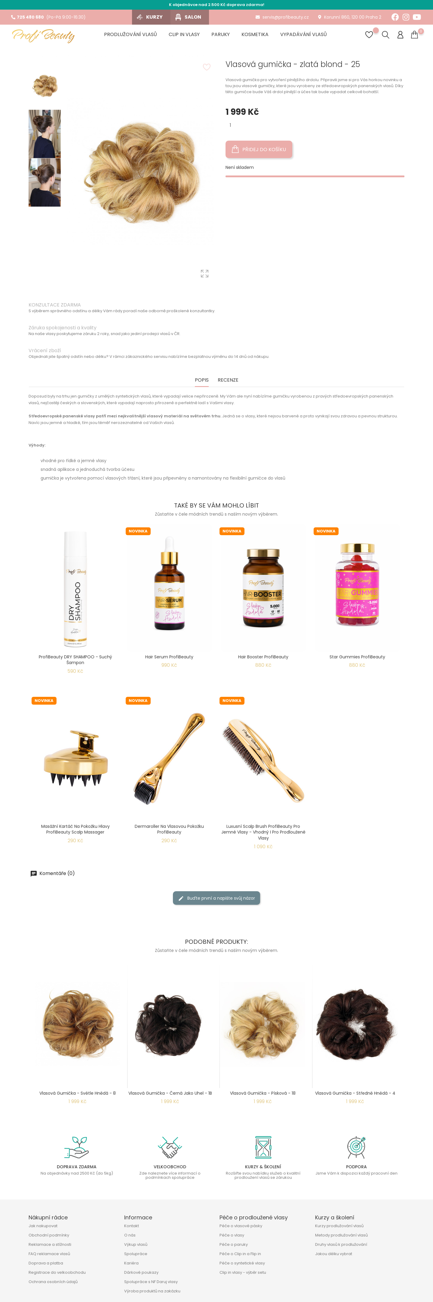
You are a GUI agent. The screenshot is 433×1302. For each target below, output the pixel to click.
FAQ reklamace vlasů (49, 1254)
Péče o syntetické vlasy (242, 1263)
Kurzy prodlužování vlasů (339, 1226)
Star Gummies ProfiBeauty (357, 657)
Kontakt (131, 1226)
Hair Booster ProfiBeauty (263, 657)
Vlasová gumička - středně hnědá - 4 (355, 1093)
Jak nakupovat (43, 1226)
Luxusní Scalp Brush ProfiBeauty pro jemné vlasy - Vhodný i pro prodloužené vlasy (263, 832)
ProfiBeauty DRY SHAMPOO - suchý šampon (75, 660)
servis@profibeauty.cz (282, 17)
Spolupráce (135, 1254)
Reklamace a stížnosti (50, 1244)
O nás (130, 1235)
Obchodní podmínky (49, 1235)
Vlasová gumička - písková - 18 (263, 1093)
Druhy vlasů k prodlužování (341, 1244)
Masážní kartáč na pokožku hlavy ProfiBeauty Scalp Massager (75, 829)
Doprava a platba (46, 1263)
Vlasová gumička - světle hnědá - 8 (77, 1093)
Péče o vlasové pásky (241, 1226)
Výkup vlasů (135, 1244)
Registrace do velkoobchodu (57, 1272)
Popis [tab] (202, 380)
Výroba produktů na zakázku (152, 1291)
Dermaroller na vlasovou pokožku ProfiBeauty (169, 829)
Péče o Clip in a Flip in (240, 1254)
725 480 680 (27, 17)
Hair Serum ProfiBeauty (169, 657)
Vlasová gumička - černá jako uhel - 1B (170, 1093)
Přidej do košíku (259, 149)
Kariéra (131, 1263)
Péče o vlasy (232, 1235)
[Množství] (230, 125)
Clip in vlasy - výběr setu (243, 1272)
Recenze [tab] (228, 380)
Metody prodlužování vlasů (341, 1235)
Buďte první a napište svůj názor (216, 898)
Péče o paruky (234, 1244)
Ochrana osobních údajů (53, 1282)
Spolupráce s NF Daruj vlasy (151, 1282)
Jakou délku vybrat (333, 1254)
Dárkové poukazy (141, 1272)
